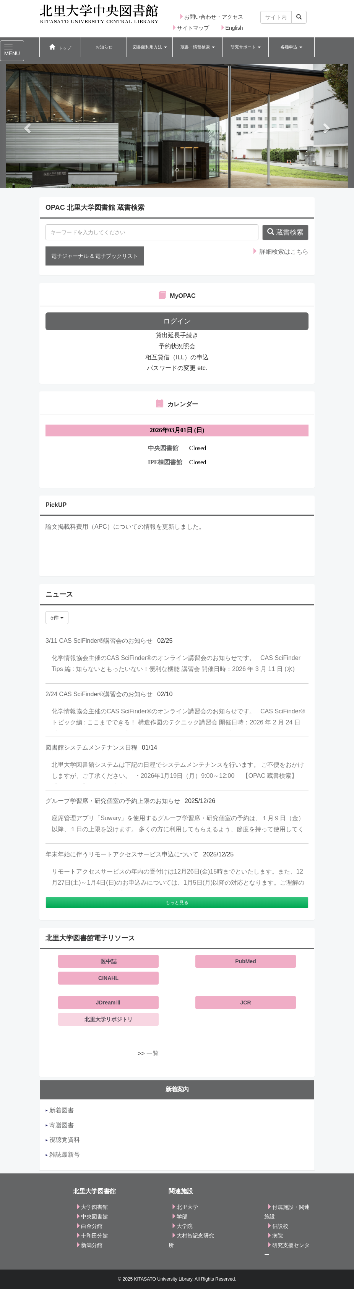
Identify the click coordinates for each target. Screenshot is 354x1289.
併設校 (277, 1226)
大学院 (182, 1226)
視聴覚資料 (62, 1139)
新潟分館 (89, 1245)
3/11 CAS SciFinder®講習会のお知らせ (99, 640)
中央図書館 (92, 1216)
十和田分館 (92, 1236)
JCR (245, 1002)
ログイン (177, 321)
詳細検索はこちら (280, 251)
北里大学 (184, 1207)
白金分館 (89, 1226)
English (231, 28)
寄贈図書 (59, 1125)
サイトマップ (190, 28)
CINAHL (108, 978)
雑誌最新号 (62, 1154)
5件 (56, 618)
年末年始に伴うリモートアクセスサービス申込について (121, 854)
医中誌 (109, 961)
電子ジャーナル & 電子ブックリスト (94, 256)
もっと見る (177, 902)
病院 (275, 1236)
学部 (179, 1216)
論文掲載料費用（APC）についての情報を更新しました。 (125, 526)
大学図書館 (92, 1207)
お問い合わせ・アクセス (211, 17)
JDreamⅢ (108, 1002)
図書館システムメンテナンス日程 (91, 747)
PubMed (245, 961)
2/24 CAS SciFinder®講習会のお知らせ (99, 694)
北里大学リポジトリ (108, 1019)
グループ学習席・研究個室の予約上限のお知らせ (112, 801)
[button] (149, 47)
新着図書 (59, 1110)
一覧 (152, 1053)
